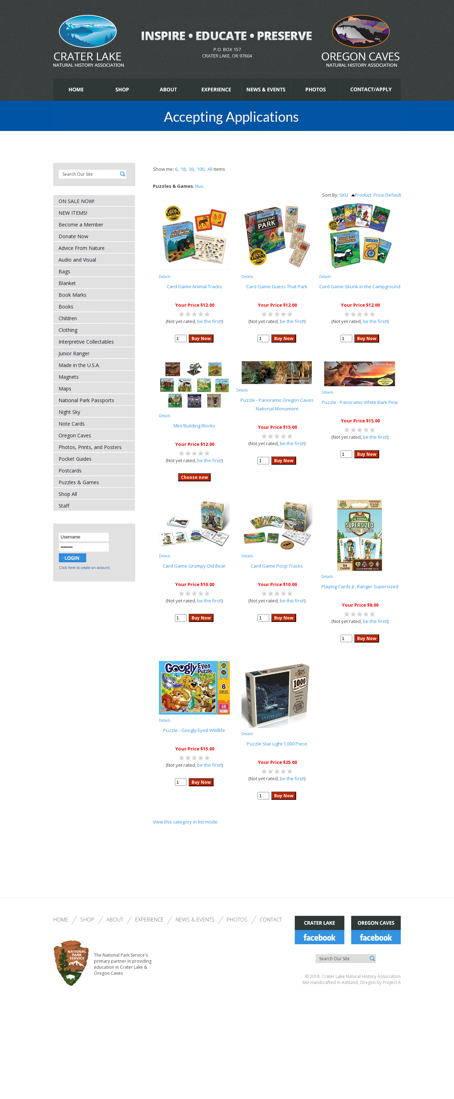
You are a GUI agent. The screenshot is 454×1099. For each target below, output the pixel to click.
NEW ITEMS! (73, 212)
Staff (64, 505)
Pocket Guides (75, 458)
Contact (271, 919)
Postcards (70, 470)
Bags (64, 271)
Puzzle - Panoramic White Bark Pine (360, 402)
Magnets (69, 376)
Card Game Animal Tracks (194, 286)
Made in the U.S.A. (79, 365)
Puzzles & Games (79, 482)
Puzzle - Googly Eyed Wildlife (194, 730)
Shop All (68, 494)
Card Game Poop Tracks (277, 566)
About (114, 919)
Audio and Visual (77, 259)
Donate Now (73, 236)
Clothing (68, 330)
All (209, 169)
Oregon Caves (75, 435)
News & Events (195, 919)
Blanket (67, 283)
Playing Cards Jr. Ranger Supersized (359, 586)
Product (361, 195)
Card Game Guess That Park (277, 286)
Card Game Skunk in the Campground (359, 286)
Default (393, 195)
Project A (391, 982)
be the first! (209, 321)
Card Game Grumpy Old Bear (194, 566)
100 (200, 169)
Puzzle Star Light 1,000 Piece (277, 743)
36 (191, 169)
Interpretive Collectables (86, 341)
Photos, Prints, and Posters (90, 447)
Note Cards (72, 423)
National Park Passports (86, 400)
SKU (343, 195)
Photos (237, 919)
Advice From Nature (82, 248)
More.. (200, 186)
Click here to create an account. (85, 567)
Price (378, 195)
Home (60, 919)
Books (66, 306)
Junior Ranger (74, 353)
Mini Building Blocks (194, 425)
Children (68, 318)
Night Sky (69, 412)
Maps (65, 388)
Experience (149, 919)
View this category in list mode (185, 822)
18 (183, 169)
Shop (87, 919)
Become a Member (81, 224)
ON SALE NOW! (76, 201)
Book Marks (73, 294)
